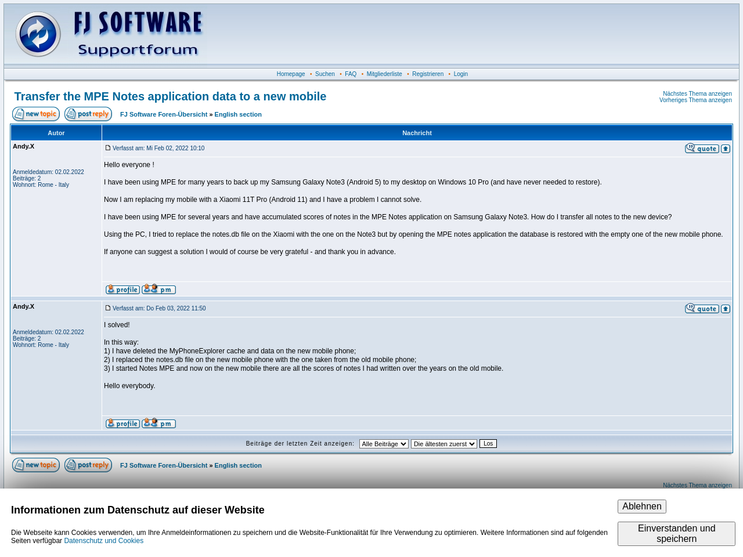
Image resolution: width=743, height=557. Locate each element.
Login (461, 74)
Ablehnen (642, 506)
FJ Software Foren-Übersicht (163, 114)
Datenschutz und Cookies (103, 541)
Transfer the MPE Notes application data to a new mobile (171, 96)
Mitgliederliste (384, 74)
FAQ (350, 74)
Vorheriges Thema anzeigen (695, 100)
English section (238, 114)
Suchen (325, 74)
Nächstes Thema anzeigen (697, 94)
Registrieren (427, 74)
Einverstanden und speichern (676, 533)
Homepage (291, 74)
